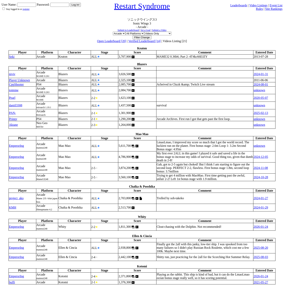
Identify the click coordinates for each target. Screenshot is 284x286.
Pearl (12, 97)
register (25, 9)
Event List (276, 5)
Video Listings (258, 5)
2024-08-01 (261, 84)
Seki (11, 56)
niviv (12, 74)
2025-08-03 (261, 257)
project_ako (16, 198)
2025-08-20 (261, 247)
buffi (12, 282)
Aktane (13, 124)
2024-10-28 (261, 177)
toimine (13, 90)
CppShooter (16, 84)
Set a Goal (145, 30)
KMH (12, 207)
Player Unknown (19, 80)
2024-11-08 (261, 168)
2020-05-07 (261, 97)
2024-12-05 (261, 156)
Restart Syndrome (142, 6)
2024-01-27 (261, 198)
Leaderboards (238, 5)
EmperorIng (16, 145)
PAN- (12, 113)
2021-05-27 (261, 282)
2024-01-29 (261, 207)
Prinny (13, 119)
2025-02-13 (261, 113)
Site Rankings (273, 8)
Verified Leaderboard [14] (144, 41)
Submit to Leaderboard (128, 30)
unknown (259, 90)
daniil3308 (15, 105)
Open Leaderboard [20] (111, 41)
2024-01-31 (261, 74)
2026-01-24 (261, 226)
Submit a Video (159, 30)
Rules (259, 8)
